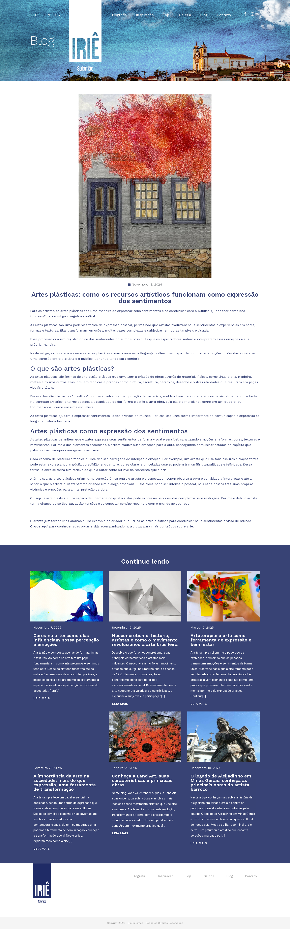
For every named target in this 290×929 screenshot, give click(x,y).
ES (57, 15)
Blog (204, 15)
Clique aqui (39, 526)
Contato (224, 15)
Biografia (119, 15)
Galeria (185, 15)
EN (47, 15)
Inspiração (145, 15)
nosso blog (134, 526)
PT (37, 15)
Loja (166, 15)
